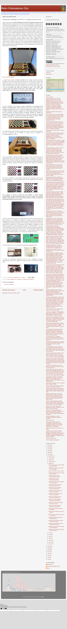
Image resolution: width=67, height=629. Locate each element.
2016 (49, 553)
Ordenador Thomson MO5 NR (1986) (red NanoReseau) (56, 527)
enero (50, 543)
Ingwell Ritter (50, 564)
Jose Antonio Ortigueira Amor (53, 566)
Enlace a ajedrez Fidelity (8, 77)
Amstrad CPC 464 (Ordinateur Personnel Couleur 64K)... (54, 500)
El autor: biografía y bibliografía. (52, 439)
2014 (49, 557)
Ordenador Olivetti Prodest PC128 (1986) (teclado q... (55, 518)
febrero (50, 542)
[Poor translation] (5, 608)
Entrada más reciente (8, 290)
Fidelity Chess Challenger (28, 279)
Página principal (49, 96)
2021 (49, 454)
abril (50, 538)
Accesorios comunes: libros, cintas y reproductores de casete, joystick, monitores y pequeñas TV (55, 250)
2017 (49, 551)
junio (50, 534)
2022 (49, 452)
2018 (49, 549)
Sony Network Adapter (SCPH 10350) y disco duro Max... (56, 465)
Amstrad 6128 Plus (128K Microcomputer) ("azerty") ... (54, 476)
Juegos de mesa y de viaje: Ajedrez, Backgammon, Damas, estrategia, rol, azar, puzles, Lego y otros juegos (55, 407)
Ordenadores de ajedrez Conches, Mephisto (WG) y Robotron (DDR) (55, 383)
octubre (50, 459)
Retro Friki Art (49, 74)
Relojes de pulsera (50, 420)
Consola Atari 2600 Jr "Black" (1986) (56, 470)
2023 (49, 450)
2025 (49, 447)
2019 (49, 548)
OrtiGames (48, 72)
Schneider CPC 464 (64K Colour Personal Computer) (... (55, 494)
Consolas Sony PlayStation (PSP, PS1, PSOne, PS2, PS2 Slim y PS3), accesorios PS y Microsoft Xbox (55, 366)
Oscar (48, 568)
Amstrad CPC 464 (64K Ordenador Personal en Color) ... (55, 503)
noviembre (51, 457)
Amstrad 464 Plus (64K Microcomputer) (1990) (53, 479)
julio (50, 532)
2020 (49, 546)
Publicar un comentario (9, 284)
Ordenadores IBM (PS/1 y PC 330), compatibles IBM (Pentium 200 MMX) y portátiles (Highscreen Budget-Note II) (54, 246)
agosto (50, 463)
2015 (49, 555)
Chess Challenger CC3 (12, 279)
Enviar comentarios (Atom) (14, 292)
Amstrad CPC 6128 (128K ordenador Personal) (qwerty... (56, 482)
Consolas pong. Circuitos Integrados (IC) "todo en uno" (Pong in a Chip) (54, 309)
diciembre (51, 456)
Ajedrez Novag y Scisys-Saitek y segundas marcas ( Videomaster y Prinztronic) (55, 386)
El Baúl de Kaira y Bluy (51, 438)
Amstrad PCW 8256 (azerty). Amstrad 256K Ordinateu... (56, 473)
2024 (49, 448)
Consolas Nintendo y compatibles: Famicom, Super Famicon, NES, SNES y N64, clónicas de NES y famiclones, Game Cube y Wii (55, 338)
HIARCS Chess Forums (35, 221)
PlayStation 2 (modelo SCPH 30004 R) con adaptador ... (55, 468)
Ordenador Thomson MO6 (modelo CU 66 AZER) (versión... (55, 524)
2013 (49, 559)
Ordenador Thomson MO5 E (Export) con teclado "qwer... (56, 530)
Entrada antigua (38, 290)
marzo (50, 540)
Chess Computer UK (12, 80)
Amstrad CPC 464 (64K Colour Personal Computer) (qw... (54, 497)
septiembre (51, 461)
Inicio (24, 290)
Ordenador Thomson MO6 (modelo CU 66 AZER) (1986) (55, 521)
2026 (49, 445)
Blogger (42, 596)
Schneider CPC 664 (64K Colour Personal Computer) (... (55, 491)
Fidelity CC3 (19, 279)
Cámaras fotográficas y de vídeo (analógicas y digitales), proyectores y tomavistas (54, 417)
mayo (50, 536)
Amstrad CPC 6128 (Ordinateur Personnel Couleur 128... (55, 485)
